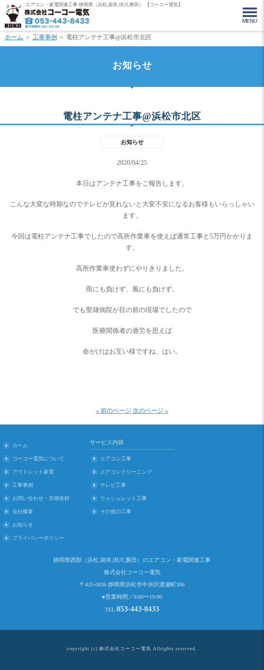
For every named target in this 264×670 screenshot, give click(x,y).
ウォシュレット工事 (123, 498)
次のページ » (150, 410)
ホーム (14, 37)
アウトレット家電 (33, 472)
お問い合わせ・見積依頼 (40, 498)
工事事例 (45, 37)
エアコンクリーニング (126, 472)
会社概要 (22, 511)
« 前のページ (113, 410)
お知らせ (22, 524)
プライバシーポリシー (38, 538)
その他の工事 (115, 511)
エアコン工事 (115, 458)
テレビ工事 (113, 485)
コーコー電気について (38, 458)
